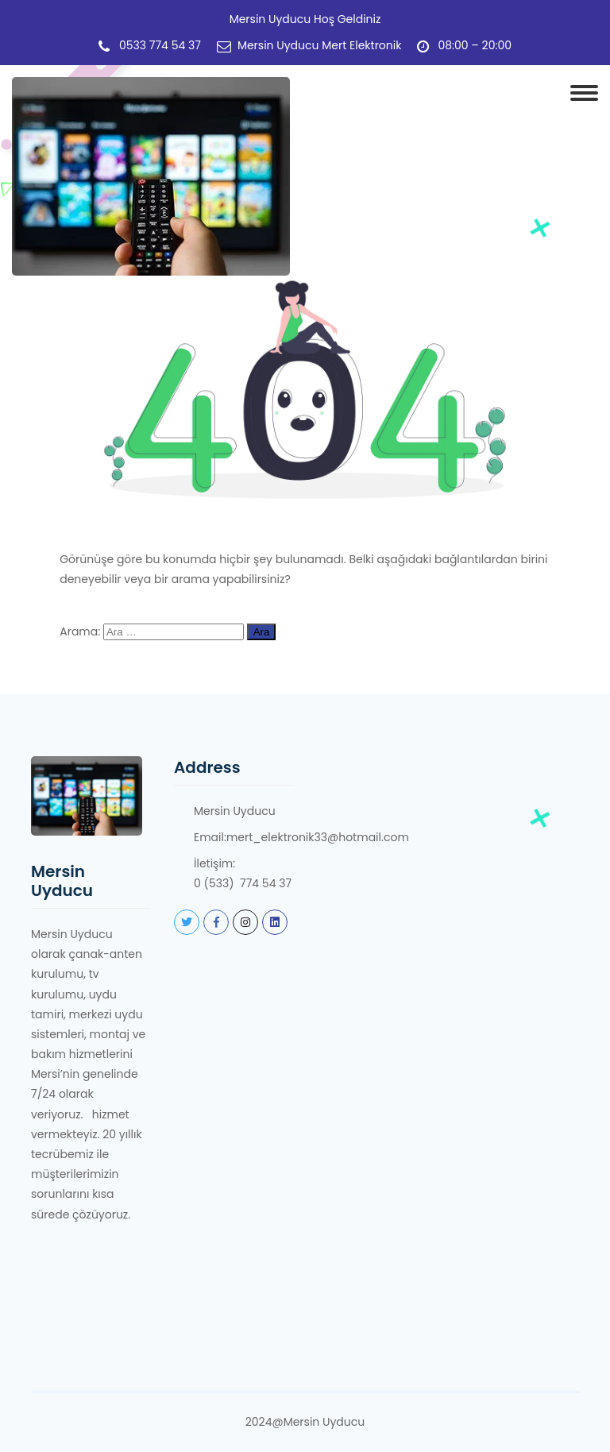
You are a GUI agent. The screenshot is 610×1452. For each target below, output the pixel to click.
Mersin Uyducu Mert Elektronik (319, 45)
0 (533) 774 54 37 (242, 883)
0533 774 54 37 (160, 45)
